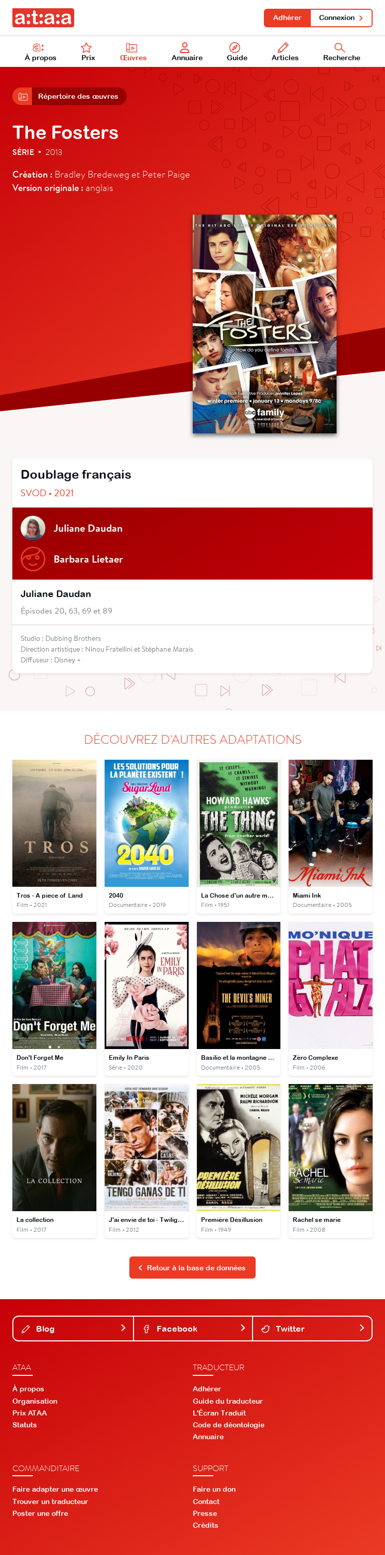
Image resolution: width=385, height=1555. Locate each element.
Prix (88, 52)
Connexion (341, 17)
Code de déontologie (228, 1425)
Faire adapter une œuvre (55, 1489)
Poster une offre (40, 1513)
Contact (206, 1501)
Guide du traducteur (228, 1401)
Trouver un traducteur (50, 1501)
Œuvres (133, 52)
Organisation (34, 1401)
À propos (41, 52)
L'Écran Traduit (219, 1413)
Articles (285, 52)
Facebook (194, 1328)
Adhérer (287, 17)
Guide (237, 52)
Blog (74, 1328)
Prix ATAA (29, 1413)
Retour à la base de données (192, 1268)
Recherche (341, 52)
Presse (205, 1513)
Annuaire (187, 52)
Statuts (24, 1425)
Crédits (206, 1525)
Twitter (313, 1328)
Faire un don (214, 1489)
